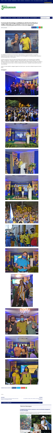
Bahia (6, 0)
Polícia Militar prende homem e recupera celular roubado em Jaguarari (44, 54)
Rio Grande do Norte (38, 0)
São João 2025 (27, 17)
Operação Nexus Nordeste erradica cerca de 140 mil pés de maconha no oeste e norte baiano (43, 63)
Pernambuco (27, 0)
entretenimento (29, 416)
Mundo (13, 421)
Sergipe (45, 0)
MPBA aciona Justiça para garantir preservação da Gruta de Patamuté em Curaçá (44, 68)
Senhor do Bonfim (13, 426)
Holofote (13, 416)
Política (10, 17)
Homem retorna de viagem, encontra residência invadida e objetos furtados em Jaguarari (44, 58)
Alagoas (9, 0)
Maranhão (14, 0)
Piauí (32, 0)
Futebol (28, 420)
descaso (13, 413)
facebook (32, 407)
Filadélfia (13, 415)
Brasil (2, 0)
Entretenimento (34, 17)
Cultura (14, 17)
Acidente (13, 412)
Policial (28, 422)
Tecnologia (13, 428)
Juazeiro (13, 419)
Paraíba (22, 0)
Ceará (18, 0)
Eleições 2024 (20, 17)
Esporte (28, 417)
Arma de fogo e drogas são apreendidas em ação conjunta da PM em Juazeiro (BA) (43, 72)
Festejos (28, 419)
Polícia (5, 17)
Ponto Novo (13, 424)
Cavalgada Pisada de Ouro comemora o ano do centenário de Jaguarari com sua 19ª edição (43, 27)
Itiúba (13, 418)
